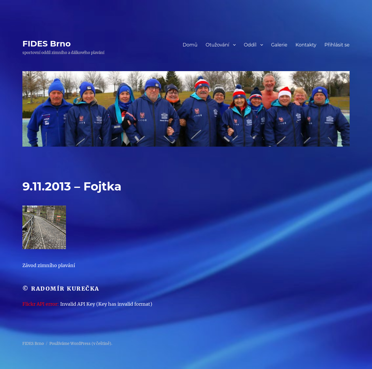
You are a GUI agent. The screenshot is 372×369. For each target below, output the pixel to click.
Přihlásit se (336, 45)
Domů (190, 45)
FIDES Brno (46, 43)
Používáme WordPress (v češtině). (80, 343)
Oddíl (250, 45)
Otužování (217, 45)
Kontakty (306, 45)
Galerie (279, 45)
